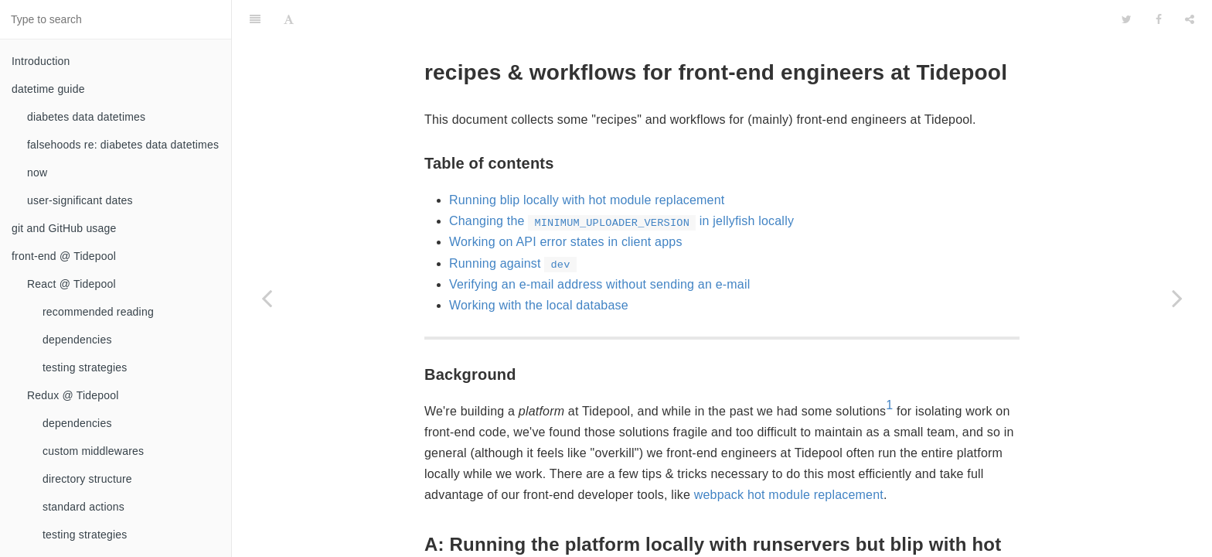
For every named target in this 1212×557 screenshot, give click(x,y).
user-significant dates (80, 200)
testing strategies (85, 367)
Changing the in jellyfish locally (621, 182)
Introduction (41, 61)
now (37, 172)
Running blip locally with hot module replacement (586, 161)
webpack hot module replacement (788, 456)
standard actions (83, 507)
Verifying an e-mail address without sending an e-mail (599, 245)
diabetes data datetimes (86, 117)
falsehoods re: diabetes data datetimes (123, 144)
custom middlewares (93, 451)
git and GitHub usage (64, 228)
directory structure (87, 479)
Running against (513, 224)
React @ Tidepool (71, 284)
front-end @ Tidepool (64, 256)
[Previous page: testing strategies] (266, 298)
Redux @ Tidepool (73, 395)
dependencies (77, 339)
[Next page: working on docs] (1177, 298)
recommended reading (98, 312)
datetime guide (48, 89)
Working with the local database (538, 266)
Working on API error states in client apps (566, 203)
